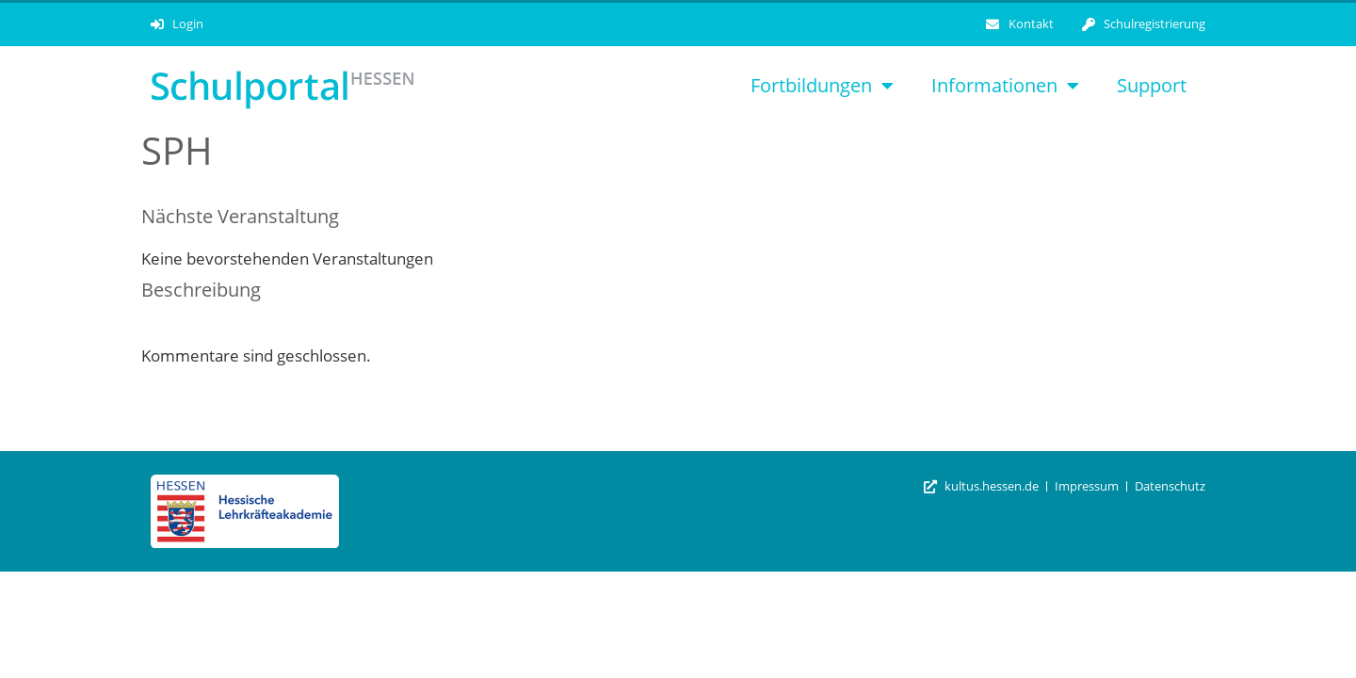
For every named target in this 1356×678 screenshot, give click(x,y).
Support (1151, 85)
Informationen (1005, 86)
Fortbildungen (822, 86)
